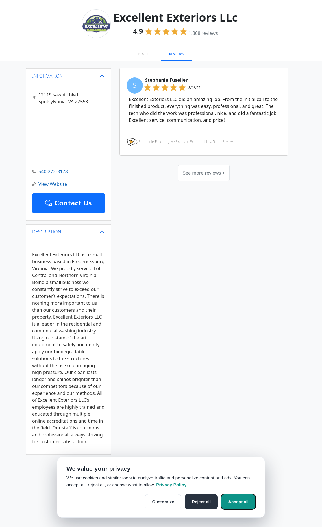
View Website (49, 184)
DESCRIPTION (46, 232)
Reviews (176, 53)
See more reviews (203, 173)
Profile (145, 53)
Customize (163, 501)
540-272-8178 (50, 171)
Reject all (201, 501)
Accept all (238, 501)
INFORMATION (47, 76)
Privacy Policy (171, 484)
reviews (203, 33)
